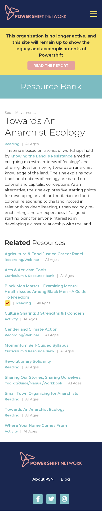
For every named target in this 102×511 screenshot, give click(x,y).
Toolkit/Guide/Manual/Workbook (33, 383)
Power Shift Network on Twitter (51, 499)
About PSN (43, 479)
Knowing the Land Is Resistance (41, 156)
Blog (65, 479)
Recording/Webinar (22, 260)
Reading (12, 144)
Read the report (51, 65)
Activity (11, 319)
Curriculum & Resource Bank (29, 276)
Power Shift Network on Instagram (64, 499)
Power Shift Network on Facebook (38, 499)
